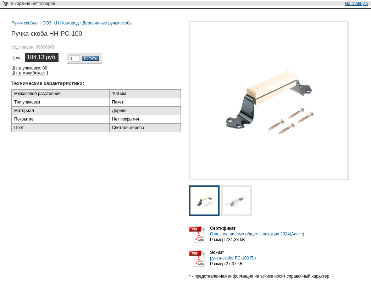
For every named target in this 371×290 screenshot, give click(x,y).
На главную (356, 3)
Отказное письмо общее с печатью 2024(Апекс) (257, 234)
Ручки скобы (23, 23)
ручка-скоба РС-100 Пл (233, 258)
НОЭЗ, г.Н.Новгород (59, 23)
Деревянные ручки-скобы (107, 23)
